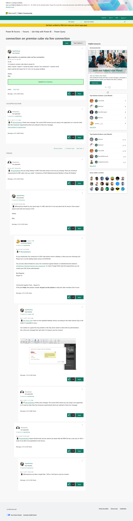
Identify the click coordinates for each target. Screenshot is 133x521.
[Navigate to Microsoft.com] (11, 13)
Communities (60, 13)
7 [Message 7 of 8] (25, 375)
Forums (36, 13)
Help (116, 17)
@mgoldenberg (17, 122)
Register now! (10, 7)
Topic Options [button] (77, 43)
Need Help (16, 89)
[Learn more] (96, 83)
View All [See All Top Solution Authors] (93, 127)
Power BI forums (13, 31)
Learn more (83, 25)
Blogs (68, 13)
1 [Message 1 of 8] (13, 94)
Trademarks (123, 508)
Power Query (59, 31)
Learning (76, 13)
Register (104, 17)
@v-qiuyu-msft (27, 320)
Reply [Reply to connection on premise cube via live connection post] (79, 93)
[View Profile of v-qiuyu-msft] (30, 241)
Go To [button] (123, 18)
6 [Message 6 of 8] (21, 293)
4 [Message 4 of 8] (21, 447)
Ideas (52, 13)
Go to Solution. (48, 82)
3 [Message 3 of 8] (17, 224)
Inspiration (44, 13)
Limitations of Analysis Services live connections (30, 266)
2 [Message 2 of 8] (13, 179)
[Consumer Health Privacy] (30, 515)
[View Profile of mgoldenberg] (16, 51)
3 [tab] (107, 87)
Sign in (111, 17)
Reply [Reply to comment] (79, 137)
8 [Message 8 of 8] (13, 133)
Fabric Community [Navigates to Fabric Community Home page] (25, 13)
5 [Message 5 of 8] (25, 480)
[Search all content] (105, 22)
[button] (67, 43)
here (29, 173)
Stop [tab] (109, 87)
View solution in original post (17, 127)
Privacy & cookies (103, 508)
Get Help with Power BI (41, 31)
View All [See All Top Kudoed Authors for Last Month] (93, 166)
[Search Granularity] (75, 22)
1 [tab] (105, 87)
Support (84, 13)
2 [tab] (106, 87)
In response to (14, 116)
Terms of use (114, 508)
